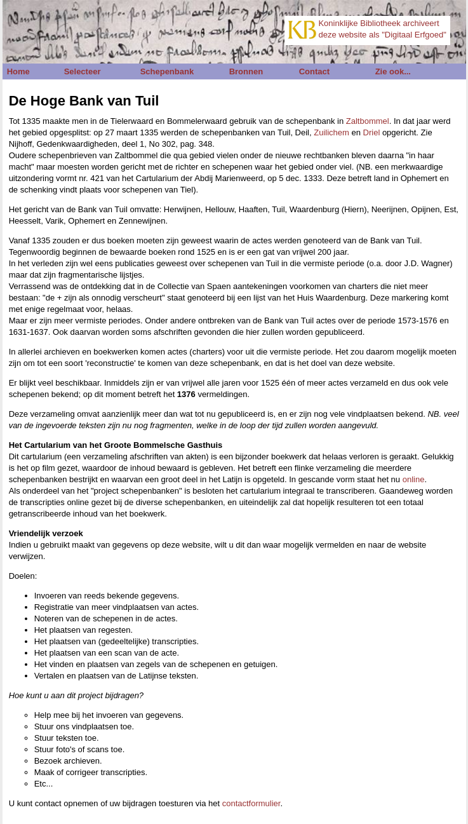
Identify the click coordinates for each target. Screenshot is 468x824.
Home (18, 71)
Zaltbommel (367, 121)
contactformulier (251, 803)
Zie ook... (393, 71)
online (414, 479)
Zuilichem (331, 132)
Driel (371, 132)
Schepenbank (167, 71)
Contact (314, 71)
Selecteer (82, 71)
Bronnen (246, 71)
